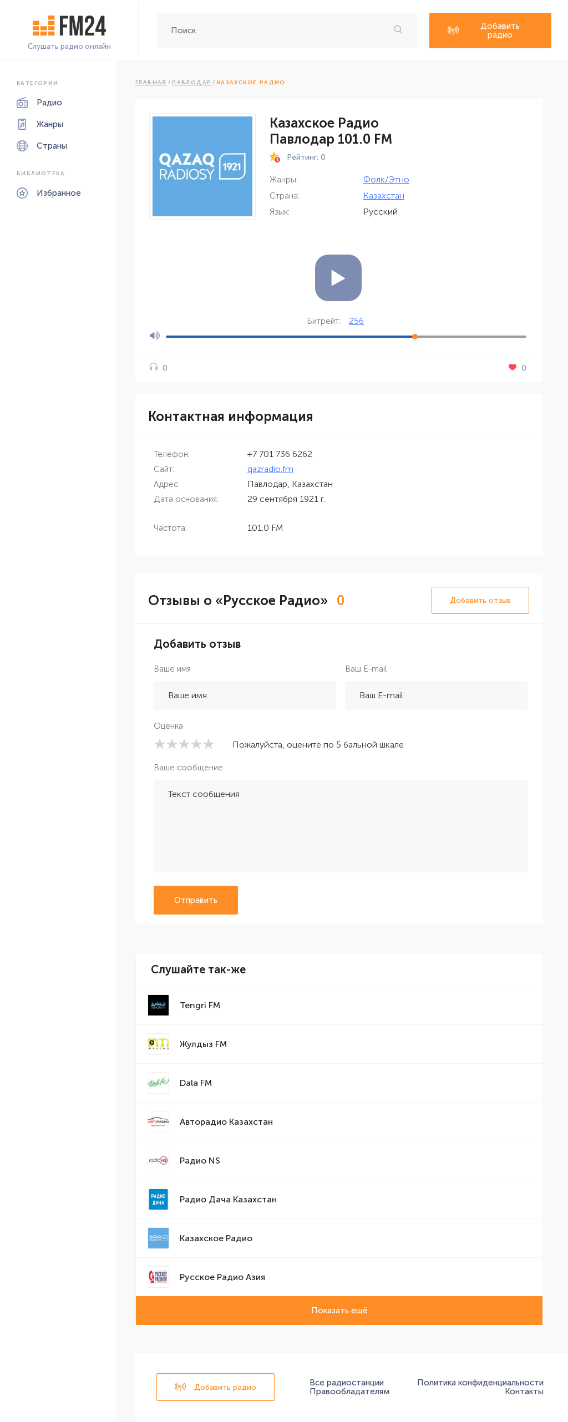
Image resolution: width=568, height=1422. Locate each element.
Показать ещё (339, 1311)
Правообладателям (350, 1391)
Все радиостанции (347, 1382)
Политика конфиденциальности (480, 1382)
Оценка (168, 726)
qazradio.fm (270, 469)
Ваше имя (172, 669)
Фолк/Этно (386, 179)
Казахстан (383, 195)
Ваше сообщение (188, 768)
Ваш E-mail (366, 669)
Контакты (524, 1391)
